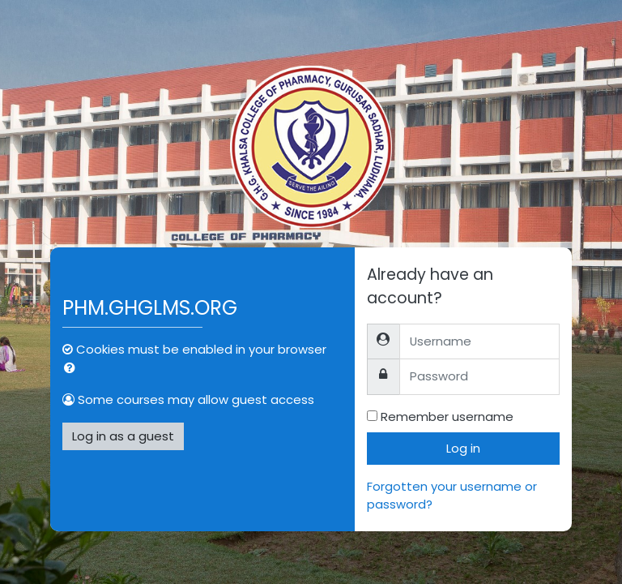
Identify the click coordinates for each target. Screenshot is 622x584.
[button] (72, 368)
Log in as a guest (123, 435)
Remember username (447, 416)
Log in (463, 448)
